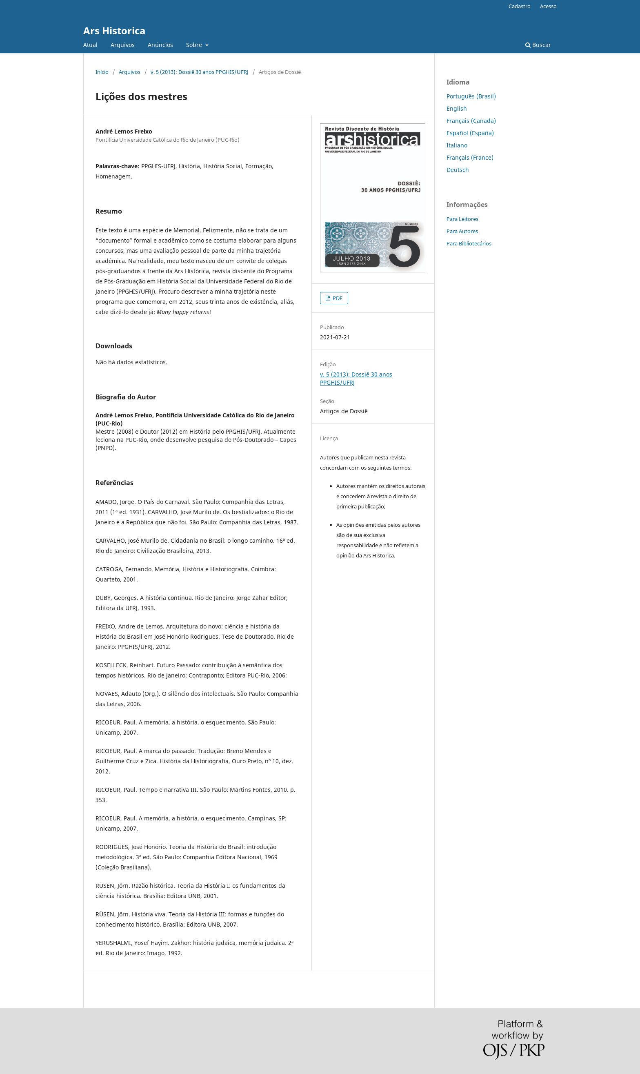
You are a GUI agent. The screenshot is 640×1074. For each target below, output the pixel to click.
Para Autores (462, 231)
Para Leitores (462, 219)
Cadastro (520, 6)
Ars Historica (114, 30)
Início (102, 72)
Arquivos (123, 45)
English (457, 108)
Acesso (548, 6)
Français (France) (470, 157)
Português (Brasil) (471, 96)
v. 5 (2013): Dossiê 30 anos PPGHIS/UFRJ (200, 72)
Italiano (457, 145)
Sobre (195, 45)
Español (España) (470, 133)
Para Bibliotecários (469, 243)
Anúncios (160, 45)
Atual (90, 45)
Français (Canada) (471, 121)
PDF (336, 298)
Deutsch (458, 170)
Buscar (538, 45)
